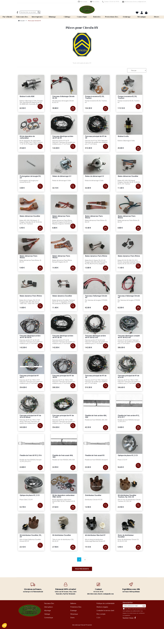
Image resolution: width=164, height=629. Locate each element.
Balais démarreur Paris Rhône (61, 217)
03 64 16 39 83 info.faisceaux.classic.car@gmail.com (100, 589)
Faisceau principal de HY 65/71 (29, 376)
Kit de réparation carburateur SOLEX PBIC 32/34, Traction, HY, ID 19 (63, 501)
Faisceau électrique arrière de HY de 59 (63, 137)
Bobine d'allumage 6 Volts (126, 140)
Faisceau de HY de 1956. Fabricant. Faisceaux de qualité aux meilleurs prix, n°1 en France (96, 381)
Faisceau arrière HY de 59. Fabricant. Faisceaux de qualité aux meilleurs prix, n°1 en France (63, 142)
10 (88, 228)
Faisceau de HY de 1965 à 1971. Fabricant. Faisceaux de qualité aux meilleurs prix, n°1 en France (31, 381)
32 (55, 188)
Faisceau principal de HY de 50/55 (63, 376)
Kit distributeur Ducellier (62, 535)
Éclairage (73, 610)
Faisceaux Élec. (49, 603)
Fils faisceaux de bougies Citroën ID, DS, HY (63, 101)
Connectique (48, 617)
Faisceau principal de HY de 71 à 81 (63, 416)
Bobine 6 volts (123, 136)
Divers (72, 617)
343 (23, 427)
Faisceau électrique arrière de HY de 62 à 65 (95, 336)
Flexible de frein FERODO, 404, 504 (96, 420)
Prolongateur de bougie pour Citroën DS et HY (29, 181)
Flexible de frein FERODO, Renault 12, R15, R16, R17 (30, 460)
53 (23, 507)
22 (88, 467)
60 (23, 108)
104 (88, 108)
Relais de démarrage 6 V (62, 176)
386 (121, 347)
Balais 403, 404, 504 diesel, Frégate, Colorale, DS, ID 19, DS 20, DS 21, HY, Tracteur (129, 182)
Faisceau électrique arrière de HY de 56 (63, 336)
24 (121, 427)
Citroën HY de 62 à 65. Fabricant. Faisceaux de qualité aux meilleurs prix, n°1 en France (129, 341)
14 (55, 268)
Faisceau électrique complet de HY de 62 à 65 (129, 336)
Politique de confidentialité (105, 603)
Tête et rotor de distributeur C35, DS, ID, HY (63, 540)
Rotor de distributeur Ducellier (126, 536)
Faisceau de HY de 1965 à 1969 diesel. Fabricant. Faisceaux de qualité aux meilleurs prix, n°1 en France (30, 421)
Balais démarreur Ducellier (128, 176)
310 (88, 148)
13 (88, 268)
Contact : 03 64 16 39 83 (110, 1)
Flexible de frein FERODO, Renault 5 (96, 460)
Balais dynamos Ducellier (62, 296)
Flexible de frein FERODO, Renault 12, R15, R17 (129, 420)
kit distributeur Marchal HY (95, 535)
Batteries (73, 603)
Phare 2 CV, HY (122, 460)
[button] (4, 625)
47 (55, 507)
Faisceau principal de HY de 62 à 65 (128, 376)
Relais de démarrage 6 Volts (61, 180)
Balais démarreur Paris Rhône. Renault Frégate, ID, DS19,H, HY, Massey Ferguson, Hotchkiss (62, 222)
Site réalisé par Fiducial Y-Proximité (82, 625)
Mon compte (82, 1)
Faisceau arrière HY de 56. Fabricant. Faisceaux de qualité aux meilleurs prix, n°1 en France (63, 341)
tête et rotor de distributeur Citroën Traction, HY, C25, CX (129, 500)
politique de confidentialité (133, 611)
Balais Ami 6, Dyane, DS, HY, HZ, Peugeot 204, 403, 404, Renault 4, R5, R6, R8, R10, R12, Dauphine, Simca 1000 (96, 262)
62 (121, 307)
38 (55, 108)
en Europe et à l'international (33, 588)
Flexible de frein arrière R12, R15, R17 (128, 416)
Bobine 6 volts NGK (27, 96)
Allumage (47, 610)
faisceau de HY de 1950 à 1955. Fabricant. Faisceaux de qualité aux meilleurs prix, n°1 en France (63, 381)
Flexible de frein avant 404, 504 (63, 456)
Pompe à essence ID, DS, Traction (94, 97)
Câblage (47, 614)
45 (121, 148)
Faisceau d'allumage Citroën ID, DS (63, 97)
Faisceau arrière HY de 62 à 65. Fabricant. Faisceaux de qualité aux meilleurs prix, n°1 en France (96, 341)
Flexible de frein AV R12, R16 (31, 455)
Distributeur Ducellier (93, 495)
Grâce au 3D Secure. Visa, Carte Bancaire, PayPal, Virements (66, 589)
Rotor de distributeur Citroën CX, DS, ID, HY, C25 (128, 540)
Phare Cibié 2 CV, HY (26, 499)
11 (121, 188)
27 (55, 547)
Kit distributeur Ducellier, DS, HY (31, 536)
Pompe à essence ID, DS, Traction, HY (96, 101)
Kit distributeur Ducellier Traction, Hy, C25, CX (127, 496)
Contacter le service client (105, 610)
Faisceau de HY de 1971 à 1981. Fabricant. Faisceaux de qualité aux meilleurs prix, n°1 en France (63, 421)
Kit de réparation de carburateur (27, 137)
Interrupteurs (48, 607)
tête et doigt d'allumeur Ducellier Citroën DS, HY (30, 540)
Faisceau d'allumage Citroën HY (96, 297)
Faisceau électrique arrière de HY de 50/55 (30, 336)
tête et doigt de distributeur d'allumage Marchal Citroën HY (95, 540)
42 (88, 307)
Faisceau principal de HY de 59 (95, 137)
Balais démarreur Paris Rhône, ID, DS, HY (128, 221)
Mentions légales (102, 607)
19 (88, 547)
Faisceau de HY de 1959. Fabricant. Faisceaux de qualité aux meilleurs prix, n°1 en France (96, 142)
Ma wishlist (94, 1)
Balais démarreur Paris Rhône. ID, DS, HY (96, 221)
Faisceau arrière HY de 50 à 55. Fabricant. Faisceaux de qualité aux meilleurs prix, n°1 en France (31, 341)
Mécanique (74, 614)
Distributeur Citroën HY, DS (93, 499)
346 (121, 387)
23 (121, 507)
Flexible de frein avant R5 (94, 455)
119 (121, 108)
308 (55, 387)
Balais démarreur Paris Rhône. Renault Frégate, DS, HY (62, 261)
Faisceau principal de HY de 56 (95, 376)
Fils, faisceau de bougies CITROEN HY (96, 301)
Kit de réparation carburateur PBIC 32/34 (64, 496)
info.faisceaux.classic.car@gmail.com (134, 1)
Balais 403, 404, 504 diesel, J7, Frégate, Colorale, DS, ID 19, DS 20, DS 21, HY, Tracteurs (31, 222)
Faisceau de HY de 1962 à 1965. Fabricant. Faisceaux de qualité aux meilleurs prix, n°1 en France (129, 381)
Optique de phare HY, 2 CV (128, 455)
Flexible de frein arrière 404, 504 (96, 416)
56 (121, 467)
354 (23, 387)
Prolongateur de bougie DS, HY (30, 177)
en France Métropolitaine (131, 588)
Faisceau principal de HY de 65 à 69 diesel (30, 416)
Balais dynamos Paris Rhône (96, 256)
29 (23, 148)
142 (55, 148)
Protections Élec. (76, 607)
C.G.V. (99, 617)
